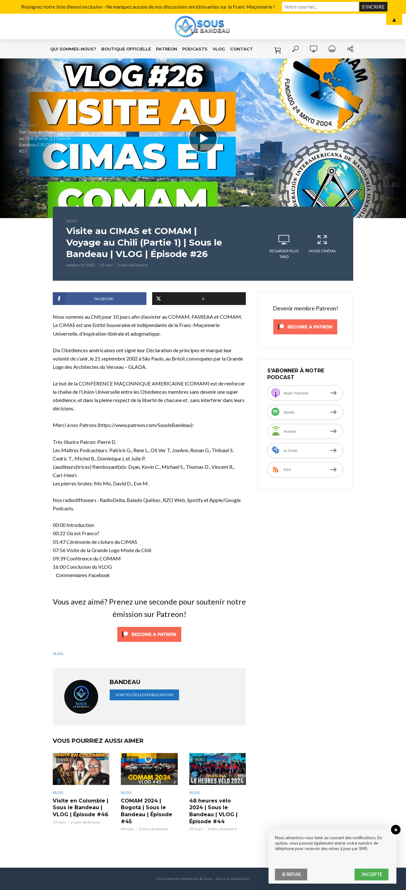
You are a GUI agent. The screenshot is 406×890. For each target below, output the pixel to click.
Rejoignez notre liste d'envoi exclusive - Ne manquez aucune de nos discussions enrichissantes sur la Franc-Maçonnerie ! (148, 7)
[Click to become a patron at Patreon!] (149, 633)
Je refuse (291, 874)
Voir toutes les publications (144, 694)
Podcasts (194, 48)
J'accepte (371, 874)
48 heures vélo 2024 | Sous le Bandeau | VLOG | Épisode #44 (213, 811)
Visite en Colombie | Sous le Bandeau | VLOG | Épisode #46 (80, 808)
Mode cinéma (322, 243)
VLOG (219, 48)
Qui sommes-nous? (73, 48)
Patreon (166, 48)
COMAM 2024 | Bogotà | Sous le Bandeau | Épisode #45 (146, 811)
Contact (241, 48)
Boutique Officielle (126, 48)
